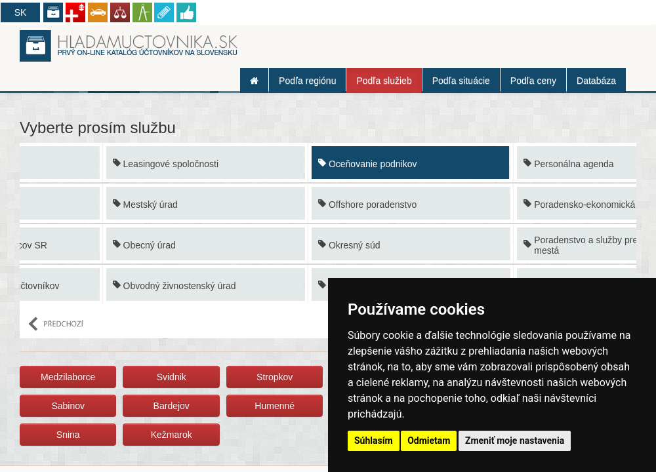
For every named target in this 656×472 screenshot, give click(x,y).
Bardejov (172, 406)
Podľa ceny (533, 80)
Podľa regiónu (307, 80)
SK (20, 12)
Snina (68, 434)
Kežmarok (171, 434)
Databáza (596, 80)
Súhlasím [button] (373, 440)
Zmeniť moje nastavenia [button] (514, 440)
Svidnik (171, 377)
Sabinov (68, 406)
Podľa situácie (461, 80)
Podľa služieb (383, 80)
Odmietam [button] (428, 440)
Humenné (275, 406)
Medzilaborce (68, 377)
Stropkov (274, 377)
